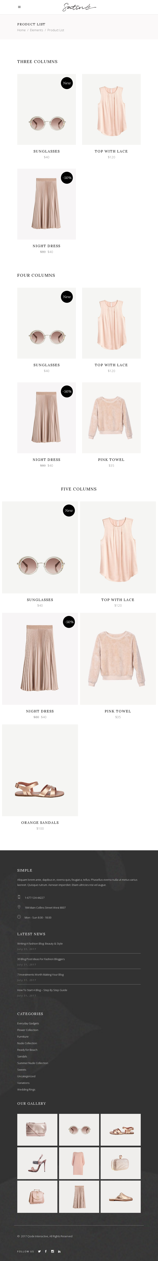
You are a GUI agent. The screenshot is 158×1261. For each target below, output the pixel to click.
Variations (23, 1083)
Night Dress (46, 246)
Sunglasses (47, 151)
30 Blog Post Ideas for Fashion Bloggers (41, 959)
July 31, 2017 (26, 949)
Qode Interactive (37, 1236)
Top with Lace (111, 151)
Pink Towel (111, 459)
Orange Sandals (40, 822)
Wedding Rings (26, 1089)
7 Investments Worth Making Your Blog (40, 974)
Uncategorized (26, 1076)
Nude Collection (27, 1043)
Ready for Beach (27, 1050)
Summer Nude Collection (32, 1063)
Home (21, 30)
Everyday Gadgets (28, 1023)
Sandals (22, 1056)
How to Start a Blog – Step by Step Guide (42, 990)
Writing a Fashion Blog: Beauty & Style (40, 943)
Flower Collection (27, 1030)
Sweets (21, 1069)
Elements (36, 30)
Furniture (23, 1036)
